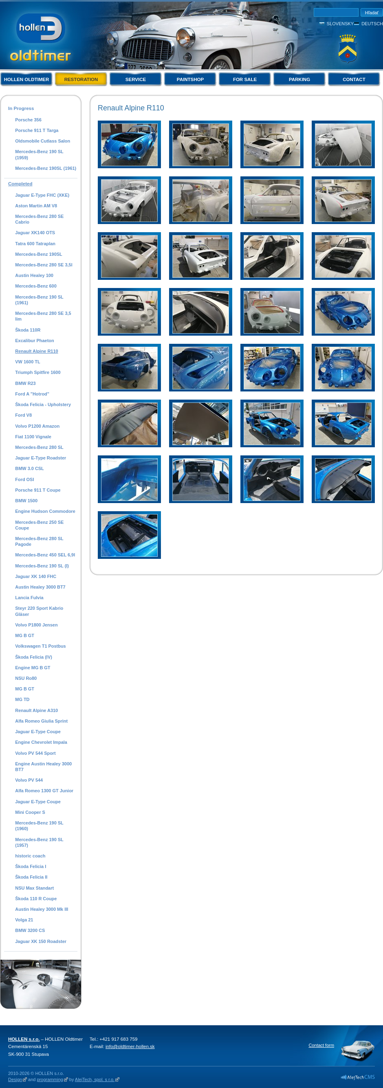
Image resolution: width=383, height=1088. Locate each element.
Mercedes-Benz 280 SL (39, 447)
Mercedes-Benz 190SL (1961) (45, 168)
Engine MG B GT (32, 667)
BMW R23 (25, 383)
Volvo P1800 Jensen (36, 624)
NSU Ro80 (26, 678)
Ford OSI (24, 479)
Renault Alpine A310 (36, 710)
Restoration (81, 79)
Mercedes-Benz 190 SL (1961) (39, 300)
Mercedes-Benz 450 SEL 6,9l (45, 554)
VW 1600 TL (27, 361)
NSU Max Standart (34, 888)
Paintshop (190, 79)
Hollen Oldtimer (26, 79)
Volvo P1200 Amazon (37, 426)
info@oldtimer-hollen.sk (130, 1046)
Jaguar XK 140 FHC (35, 576)
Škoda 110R (27, 329)
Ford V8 (23, 415)
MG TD (22, 699)
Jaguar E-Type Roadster (40, 457)
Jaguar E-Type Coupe (38, 731)
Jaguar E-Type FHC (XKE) (42, 195)
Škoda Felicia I (30, 866)
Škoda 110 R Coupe (36, 898)
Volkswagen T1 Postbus (40, 646)
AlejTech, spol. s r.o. (94, 1079)
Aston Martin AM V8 (36, 205)
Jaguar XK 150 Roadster (40, 941)
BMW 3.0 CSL (29, 468)
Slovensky (340, 23)
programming (50, 1079)
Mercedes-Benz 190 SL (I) (42, 565)
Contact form (321, 1045)
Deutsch (372, 23)
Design (15, 1079)
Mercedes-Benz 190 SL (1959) (39, 154)
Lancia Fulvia (29, 597)
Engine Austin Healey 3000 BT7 (43, 766)
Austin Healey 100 (34, 275)
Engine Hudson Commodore (45, 511)
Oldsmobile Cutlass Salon (42, 140)
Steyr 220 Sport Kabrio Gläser (39, 611)
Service (135, 79)
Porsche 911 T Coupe (37, 490)
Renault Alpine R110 (36, 351)
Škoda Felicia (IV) (33, 657)
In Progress (21, 108)
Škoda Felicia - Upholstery (43, 404)
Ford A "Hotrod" (32, 393)
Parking (299, 79)
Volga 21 (24, 919)
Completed (20, 183)
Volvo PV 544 (29, 780)
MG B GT (24, 635)
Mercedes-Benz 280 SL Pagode (39, 541)
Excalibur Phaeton (34, 340)
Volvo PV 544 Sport (35, 753)
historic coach (30, 855)
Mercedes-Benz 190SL (38, 254)
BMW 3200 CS (30, 930)
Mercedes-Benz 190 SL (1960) (39, 825)
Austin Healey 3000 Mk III (41, 909)
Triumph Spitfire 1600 (37, 372)
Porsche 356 (28, 119)
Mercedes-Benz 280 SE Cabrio (39, 219)
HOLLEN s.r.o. (24, 1039)
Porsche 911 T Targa (36, 130)
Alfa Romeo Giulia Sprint (41, 721)
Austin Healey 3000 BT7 (40, 587)
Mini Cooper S (30, 812)
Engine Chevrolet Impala (41, 742)
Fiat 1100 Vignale (33, 436)
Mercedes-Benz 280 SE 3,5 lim (43, 316)
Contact (354, 79)
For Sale (245, 79)
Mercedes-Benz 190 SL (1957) (39, 842)
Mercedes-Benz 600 (36, 286)
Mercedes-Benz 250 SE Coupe (39, 525)
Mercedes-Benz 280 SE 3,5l (43, 264)
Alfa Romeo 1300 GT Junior (44, 790)
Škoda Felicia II (31, 877)
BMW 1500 (26, 500)
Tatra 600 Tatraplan (35, 243)
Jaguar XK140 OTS (35, 232)
